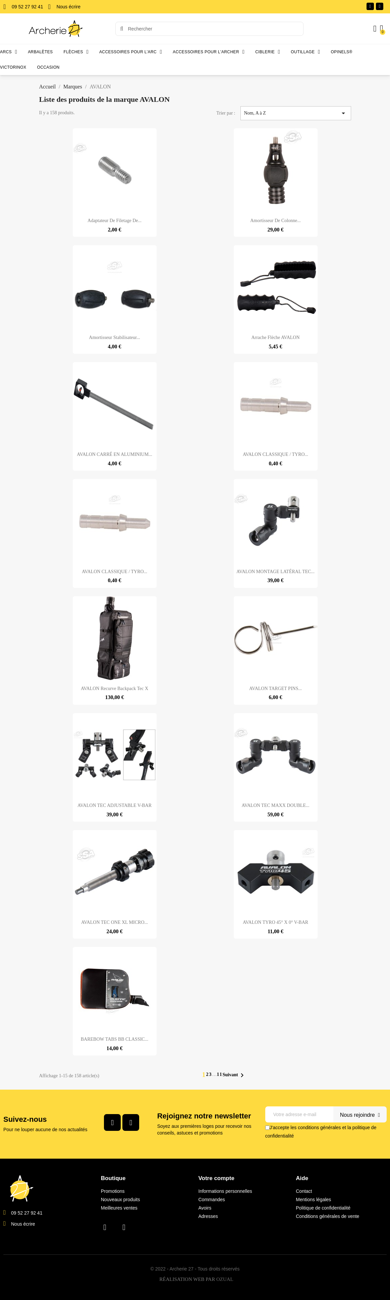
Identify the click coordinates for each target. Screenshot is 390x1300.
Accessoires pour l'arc (130, 52)
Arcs (8, 52)
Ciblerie (267, 52)
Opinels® (341, 52)
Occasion (48, 67)
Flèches (76, 52)
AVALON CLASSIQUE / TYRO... (275, 454)
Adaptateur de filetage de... (115, 220)
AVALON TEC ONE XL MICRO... (114, 922)
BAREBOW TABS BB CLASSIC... (114, 1039)
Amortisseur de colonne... (275, 220)
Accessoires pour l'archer (208, 52)
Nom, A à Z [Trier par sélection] (295, 113)
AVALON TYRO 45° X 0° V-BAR (275, 922)
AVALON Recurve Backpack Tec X (114, 688)
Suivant (234, 1075)
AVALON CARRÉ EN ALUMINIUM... (114, 454)
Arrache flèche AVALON (275, 337)
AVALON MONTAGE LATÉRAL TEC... (275, 571)
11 (219, 1074)
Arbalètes (40, 52)
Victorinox (13, 67)
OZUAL (224, 1279)
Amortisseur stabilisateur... (114, 337)
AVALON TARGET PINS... (275, 688)
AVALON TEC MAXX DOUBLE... (275, 805)
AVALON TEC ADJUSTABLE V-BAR (114, 805)
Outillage (305, 52)
